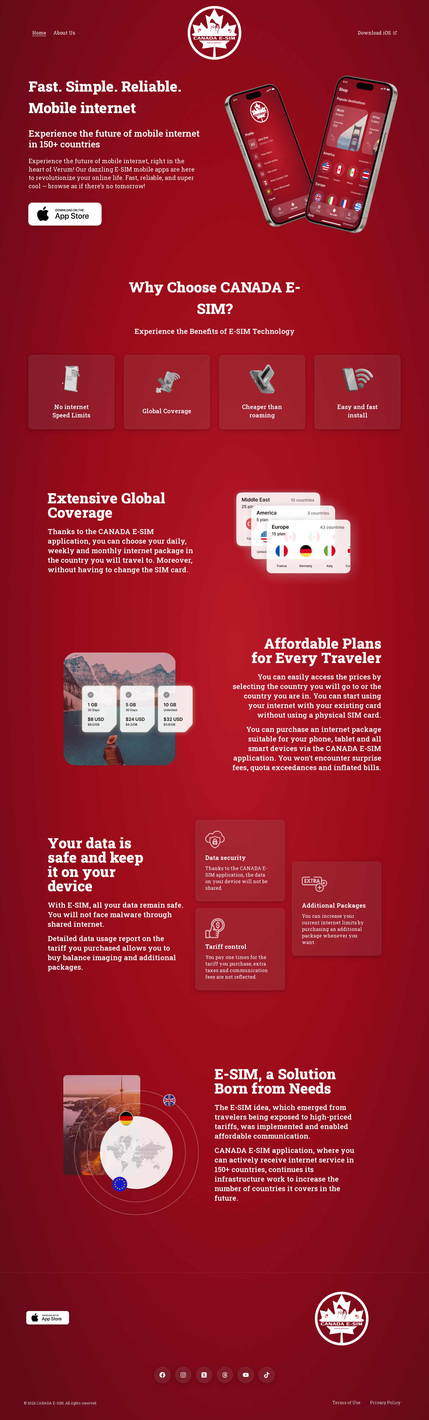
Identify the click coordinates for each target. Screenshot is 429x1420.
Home (39, 33)
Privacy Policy (385, 1402)
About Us (64, 33)
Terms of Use (346, 1402)
